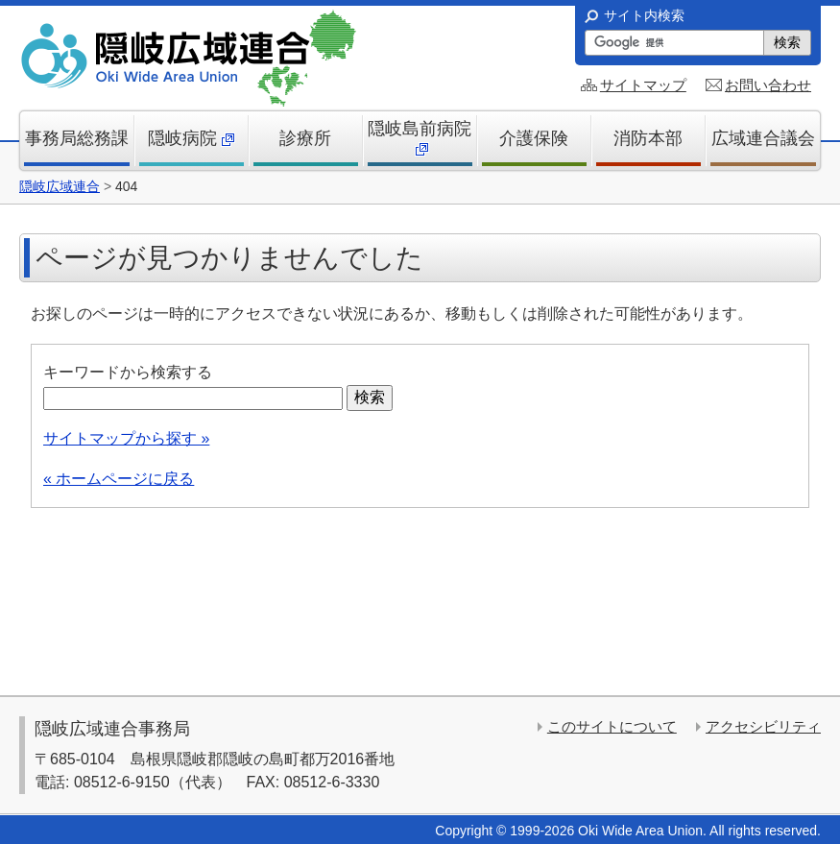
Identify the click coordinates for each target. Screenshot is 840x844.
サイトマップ (643, 85)
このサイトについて (612, 726)
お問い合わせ (768, 85)
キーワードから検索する (127, 372)
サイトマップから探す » (126, 438)
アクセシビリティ (763, 726)
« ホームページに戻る (118, 478)
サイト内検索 (644, 15)
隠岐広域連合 (59, 186)
